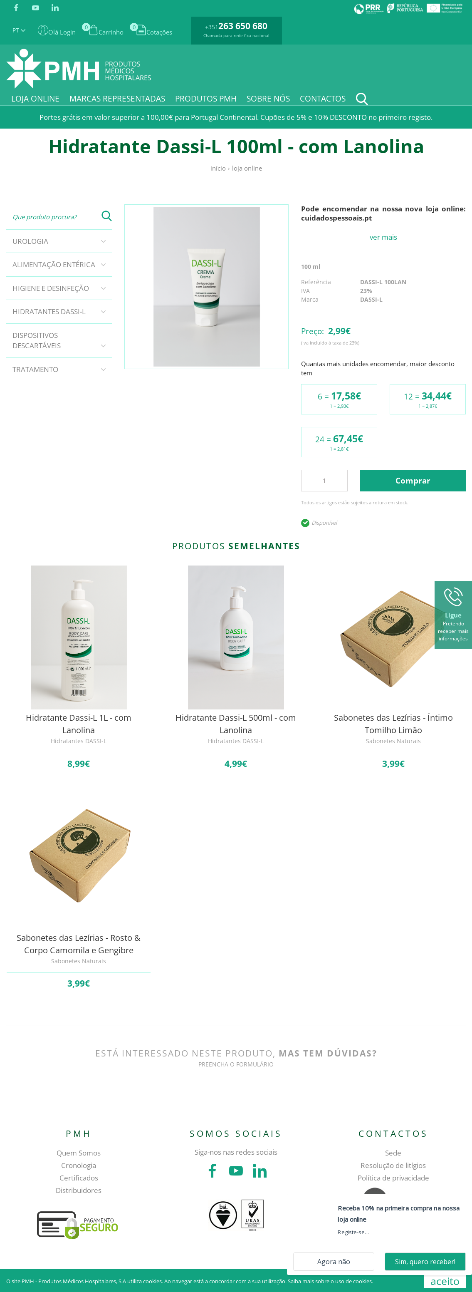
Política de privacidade (393, 1178)
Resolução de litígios (393, 1165)
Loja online (247, 168)
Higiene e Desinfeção (50, 288)
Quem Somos (79, 1153)
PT (18, 30)
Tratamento (35, 369)
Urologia (30, 241)
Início (218, 168)
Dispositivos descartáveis (36, 340)
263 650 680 (242, 26)
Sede (393, 1153)
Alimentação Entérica (53, 264)
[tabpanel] (207, 287)
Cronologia (78, 1165)
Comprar (412, 480)
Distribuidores (78, 1190)
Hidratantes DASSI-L (49, 311)
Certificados (78, 1178)
